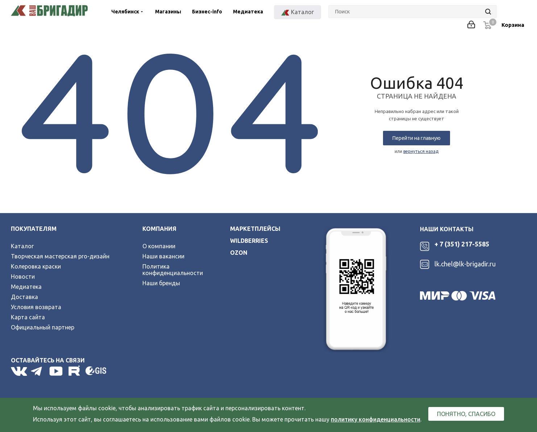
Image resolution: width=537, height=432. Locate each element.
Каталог (22, 246)
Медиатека (248, 11)
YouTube (56, 371)
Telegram (38, 371)
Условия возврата (36, 307)
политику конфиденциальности (375, 419)
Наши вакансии (163, 256)
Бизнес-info (207, 11)
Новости (23, 276)
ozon (238, 252)
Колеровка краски (36, 266)
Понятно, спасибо (466, 414)
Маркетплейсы (255, 228)
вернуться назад (420, 151)
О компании (158, 246)
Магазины (168, 11)
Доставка (24, 297)
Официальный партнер (42, 327)
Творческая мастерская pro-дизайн (60, 256)
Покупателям (34, 228)
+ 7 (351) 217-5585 (461, 244)
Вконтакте (19, 371)
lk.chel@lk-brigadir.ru (465, 263)
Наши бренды (161, 283)
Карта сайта (28, 317)
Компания (159, 228)
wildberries (249, 240)
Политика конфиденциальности (172, 269)
